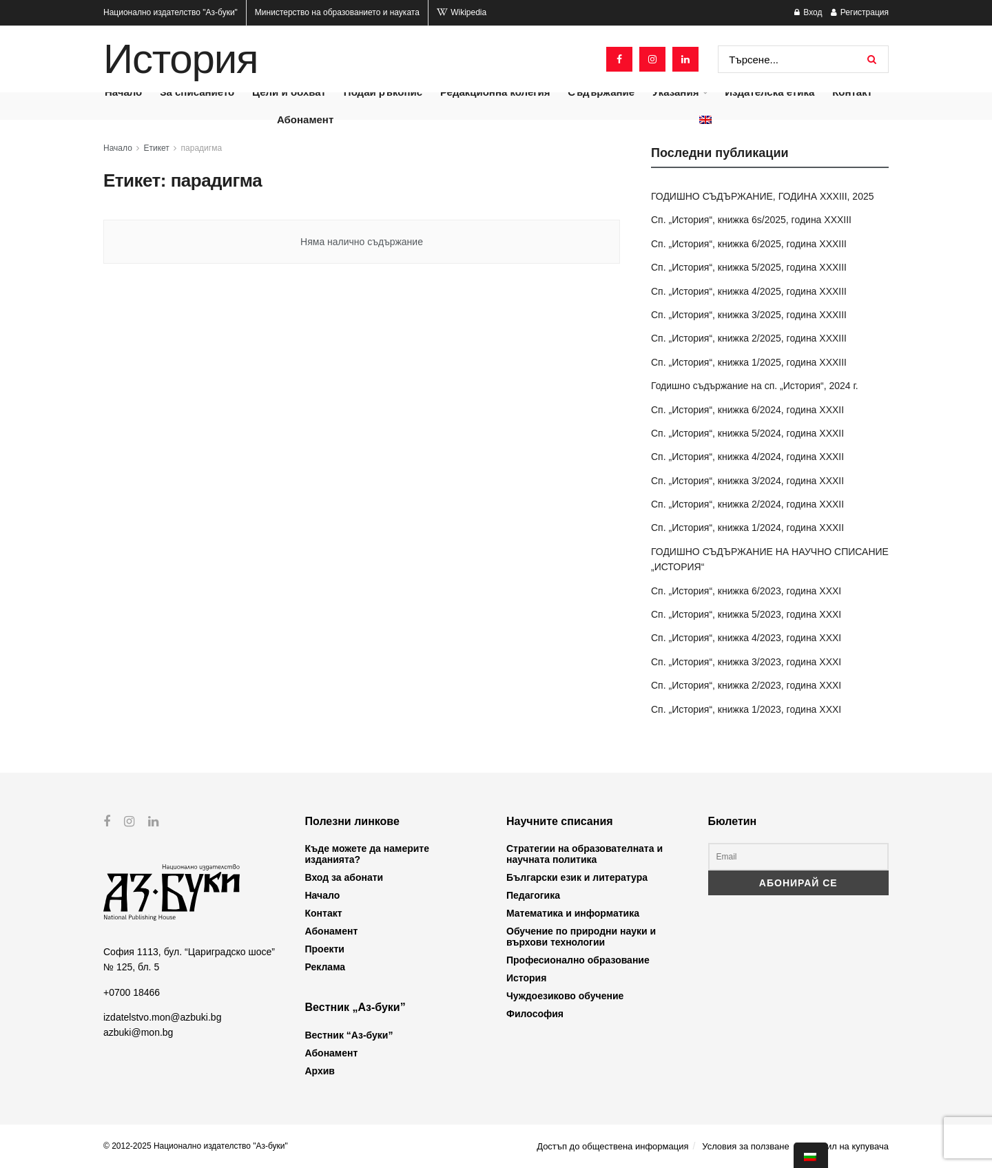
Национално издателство (170, 12)
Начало (117, 148)
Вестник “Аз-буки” (349, 1035)
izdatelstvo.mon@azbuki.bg (162, 1017)
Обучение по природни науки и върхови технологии (581, 937)
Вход (808, 12)
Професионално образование (578, 960)
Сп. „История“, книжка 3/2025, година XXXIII (749, 314)
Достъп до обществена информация (612, 1146)
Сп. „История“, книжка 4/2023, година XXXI (746, 637)
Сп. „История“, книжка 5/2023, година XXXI (746, 614)
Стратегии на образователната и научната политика (584, 854)
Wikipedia (461, 12)
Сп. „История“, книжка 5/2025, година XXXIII (749, 267)
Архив (320, 1070)
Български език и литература (577, 877)
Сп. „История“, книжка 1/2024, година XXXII (747, 527)
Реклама (325, 966)
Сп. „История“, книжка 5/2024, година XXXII (747, 433)
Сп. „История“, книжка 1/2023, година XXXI (746, 709)
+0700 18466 (131, 991)
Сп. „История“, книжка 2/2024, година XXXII (747, 504)
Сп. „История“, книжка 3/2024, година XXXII (747, 480)
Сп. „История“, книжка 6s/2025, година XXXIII (751, 219)
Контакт (323, 913)
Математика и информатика (572, 913)
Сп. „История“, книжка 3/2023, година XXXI (746, 661)
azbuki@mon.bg (138, 1032)
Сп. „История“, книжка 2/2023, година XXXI (746, 685)
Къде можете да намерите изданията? (367, 854)
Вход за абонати (344, 877)
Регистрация (860, 12)
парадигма (202, 148)
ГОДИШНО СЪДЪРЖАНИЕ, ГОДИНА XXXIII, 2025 (762, 196)
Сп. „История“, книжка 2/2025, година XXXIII (749, 338)
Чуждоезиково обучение (564, 995)
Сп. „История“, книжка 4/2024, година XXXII (747, 456)
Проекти (324, 949)
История (180, 59)
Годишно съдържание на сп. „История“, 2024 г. (754, 385)
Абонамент (305, 119)
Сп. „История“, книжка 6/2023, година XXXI (746, 590)
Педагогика (533, 895)
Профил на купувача (846, 1146)
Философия (535, 1013)
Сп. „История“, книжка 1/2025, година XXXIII (749, 362)
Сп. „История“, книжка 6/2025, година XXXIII (749, 243)
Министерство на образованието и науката (337, 12)
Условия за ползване (745, 1146)
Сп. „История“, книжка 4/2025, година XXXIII (749, 291)
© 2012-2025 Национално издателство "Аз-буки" (195, 1146)
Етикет (156, 148)
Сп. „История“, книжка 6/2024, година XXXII (747, 409)
